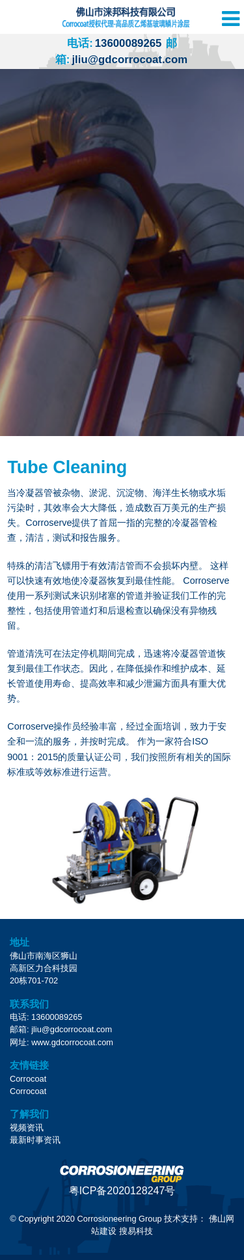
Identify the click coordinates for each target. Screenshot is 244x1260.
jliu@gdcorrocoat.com (71, 1029)
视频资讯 (27, 1127)
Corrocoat (28, 1079)
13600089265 (114, 43)
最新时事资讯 (35, 1140)
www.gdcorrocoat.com (72, 1042)
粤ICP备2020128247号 (122, 1190)
